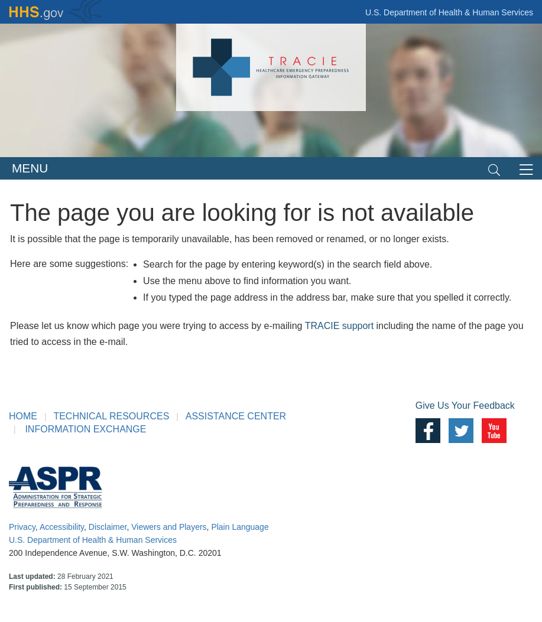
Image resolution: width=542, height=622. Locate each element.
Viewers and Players (168, 527)
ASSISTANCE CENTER (236, 416)
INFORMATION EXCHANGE (85, 429)
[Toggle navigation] (494, 169)
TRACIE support (339, 326)
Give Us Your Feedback (465, 405)
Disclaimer (108, 527)
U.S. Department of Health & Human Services (449, 12)
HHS (56, 12)
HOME (23, 416)
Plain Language (239, 527)
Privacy (22, 527)
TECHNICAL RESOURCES (111, 416)
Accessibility (62, 527)
